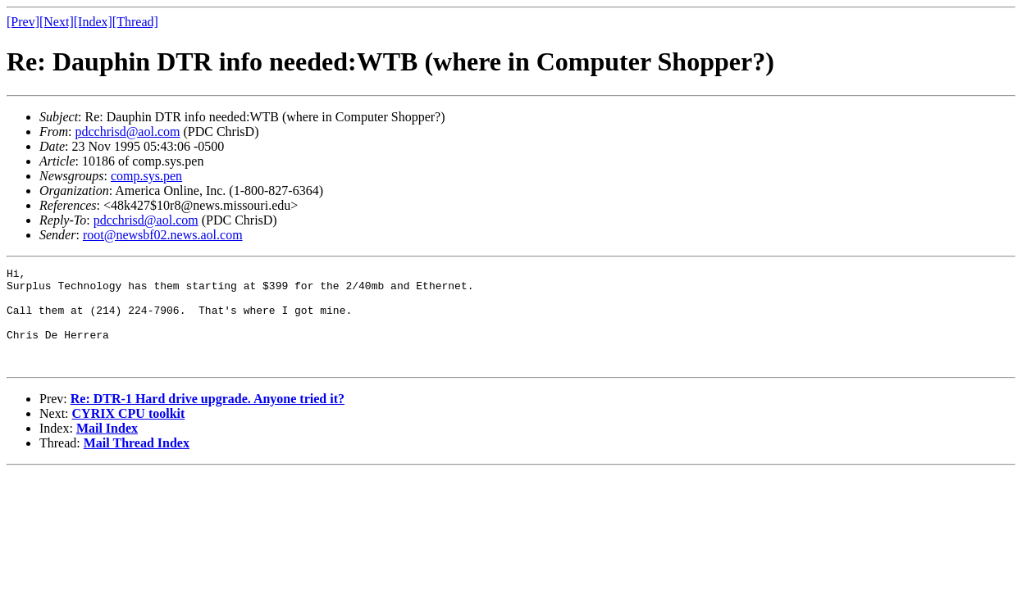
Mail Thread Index (136, 463)
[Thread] (135, 22)
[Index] (93, 22)
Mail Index (107, 448)
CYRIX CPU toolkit (128, 433)
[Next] (56, 22)
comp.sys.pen (146, 176)
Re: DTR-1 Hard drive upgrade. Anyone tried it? (207, 418)
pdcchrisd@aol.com (127, 131)
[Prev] (23, 22)
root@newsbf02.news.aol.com (163, 235)
